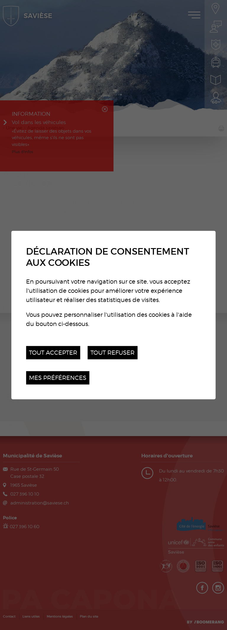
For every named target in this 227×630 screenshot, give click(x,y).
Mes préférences (57, 377)
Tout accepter (53, 352)
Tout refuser (112, 352)
